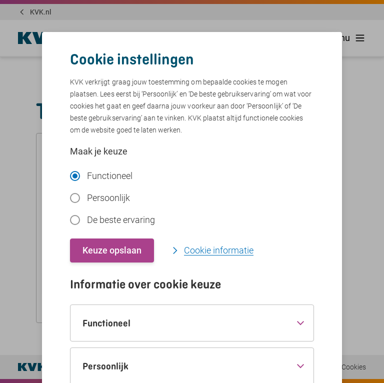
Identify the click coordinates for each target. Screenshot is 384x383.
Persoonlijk (100, 197)
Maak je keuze (99, 151)
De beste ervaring (112, 219)
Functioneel (101, 175)
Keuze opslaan (112, 250)
